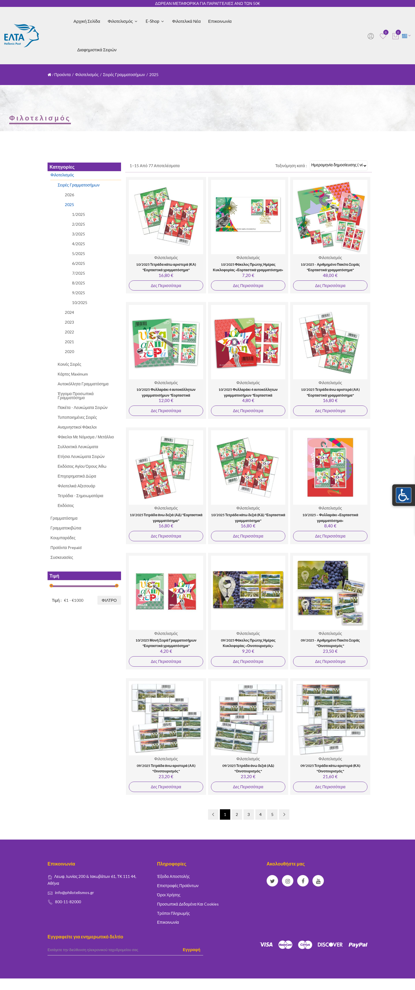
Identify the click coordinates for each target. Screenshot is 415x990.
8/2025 (78, 282)
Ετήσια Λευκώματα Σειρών (81, 456)
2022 (69, 331)
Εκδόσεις (66, 505)
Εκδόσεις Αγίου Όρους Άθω (82, 466)
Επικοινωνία (219, 21)
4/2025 (78, 243)
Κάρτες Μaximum (73, 374)
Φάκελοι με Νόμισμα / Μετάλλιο (86, 436)
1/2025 (78, 214)
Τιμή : (57, 600)
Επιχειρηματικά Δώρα (77, 476)
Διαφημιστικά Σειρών (97, 49)
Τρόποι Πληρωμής (173, 913)
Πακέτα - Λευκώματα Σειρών (82, 407)
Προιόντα (62, 74)
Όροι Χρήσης (168, 894)
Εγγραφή (191, 949)
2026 (69, 195)
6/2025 (78, 263)
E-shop (155, 21)
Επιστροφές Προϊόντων (178, 885)
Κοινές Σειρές (69, 364)
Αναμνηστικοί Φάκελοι (77, 427)
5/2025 (78, 253)
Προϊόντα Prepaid (66, 547)
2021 (69, 341)
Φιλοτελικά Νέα (186, 21)
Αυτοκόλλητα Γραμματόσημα (83, 383)
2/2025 (78, 224)
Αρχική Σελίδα (86, 21)
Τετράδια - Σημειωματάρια (80, 495)
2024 (69, 312)
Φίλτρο (109, 600)
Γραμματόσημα (64, 518)
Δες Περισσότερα (166, 285)
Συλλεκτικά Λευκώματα (78, 446)
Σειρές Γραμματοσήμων (124, 74)
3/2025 (78, 233)
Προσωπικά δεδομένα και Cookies (188, 904)
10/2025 (79, 302)
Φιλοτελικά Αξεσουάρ (76, 485)
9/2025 (78, 292)
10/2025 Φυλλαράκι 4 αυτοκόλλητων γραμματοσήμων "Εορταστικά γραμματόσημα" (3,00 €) (165, 395)
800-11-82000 (68, 901)
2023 (69, 322)
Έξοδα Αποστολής (173, 876)
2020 (69, 351)
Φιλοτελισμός (122, 21)
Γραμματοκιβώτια (65, 527)
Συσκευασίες (61, 557)
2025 (69, 204)
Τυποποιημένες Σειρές (77, 417)
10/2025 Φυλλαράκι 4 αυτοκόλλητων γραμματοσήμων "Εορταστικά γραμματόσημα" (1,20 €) (248, 395)
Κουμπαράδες (63, 537)
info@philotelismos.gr (74, 892)
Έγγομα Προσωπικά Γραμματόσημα (76, 395)
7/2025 (78, 273)
